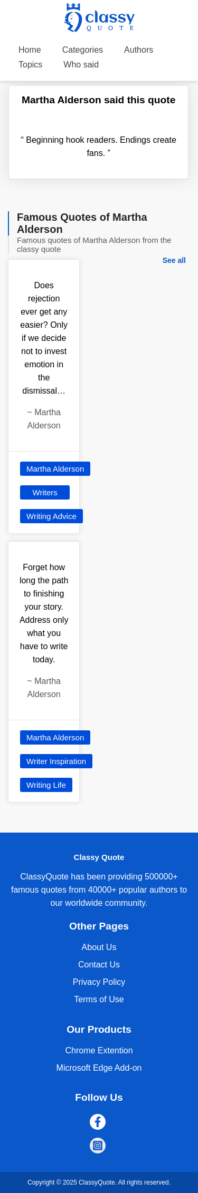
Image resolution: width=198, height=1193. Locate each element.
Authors (138, 49)
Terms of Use (99, 999)
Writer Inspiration (56, 761)
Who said (81, 64)
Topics (30, 64)
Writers (45, 492)
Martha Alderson (55, 468)
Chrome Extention (99, 1050)
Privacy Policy (99, 981)
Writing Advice (51, 516)
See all (174, 260)
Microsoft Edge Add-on (99, 1067)
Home (29, 49)
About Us (99, 947)
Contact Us (99, 964)
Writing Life (46, 784)
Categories (82, 49)
